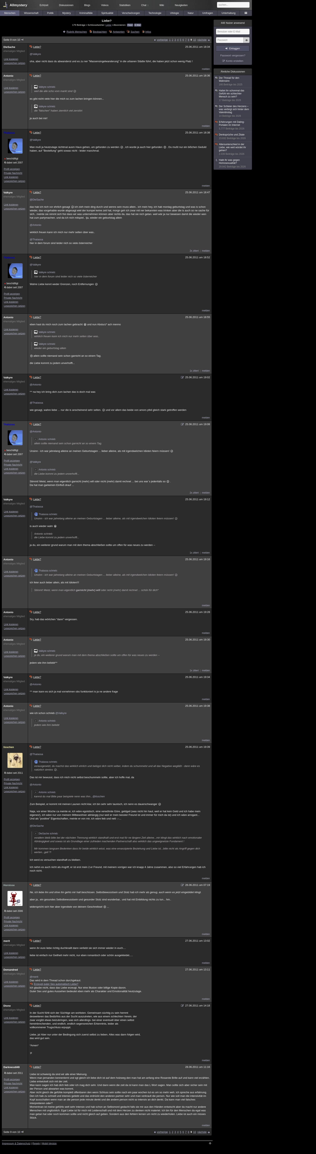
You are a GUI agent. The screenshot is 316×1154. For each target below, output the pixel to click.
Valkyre (8, 192)
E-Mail (137, 25)
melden (206, 69)
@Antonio (35, 224)
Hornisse (9, 885)
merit (6, 940)
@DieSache (37, 199)
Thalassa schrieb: (45, 514)
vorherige (162, 39)
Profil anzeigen (12, 169)
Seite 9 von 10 (13, 39)
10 (194, 39)
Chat (145, 5)
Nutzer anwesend (233, 23)
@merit (34, 976)
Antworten (119, 31)
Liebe (108, 25)
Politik (50, 13)
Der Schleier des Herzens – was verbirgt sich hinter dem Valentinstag (233, 111)
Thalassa (9, 132)
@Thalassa (36, 239)
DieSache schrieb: (46, 833)
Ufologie (174, 13)
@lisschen (99, 796)
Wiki (161, 5)
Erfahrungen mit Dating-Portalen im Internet (233, 125)
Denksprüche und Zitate (233, 136)
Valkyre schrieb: (44, 87)
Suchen (135, 31)
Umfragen (207, 13)
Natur (190, 13)
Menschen (9, 13)
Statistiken (124, 5)
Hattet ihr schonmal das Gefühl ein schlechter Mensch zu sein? (233, 95)
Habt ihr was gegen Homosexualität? (233, 163)
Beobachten (100, 31)
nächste (202, 39)
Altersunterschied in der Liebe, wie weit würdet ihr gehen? (233, 149)
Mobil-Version (49, 1143)
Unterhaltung (229, 13)
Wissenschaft (31, 13)
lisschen (8, 747)
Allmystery (18, 5)
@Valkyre (35, 54)
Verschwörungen (131, 13)
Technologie (155, 13)
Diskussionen (66, 5)
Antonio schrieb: (45, 439)
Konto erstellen (234, 60)
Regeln (36, 1143)
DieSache (9, 47)
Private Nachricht (13, 173)
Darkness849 (11, 1067)
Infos (148, 31)
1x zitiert (194, 370)
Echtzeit (44, 5)
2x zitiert (194, 250)
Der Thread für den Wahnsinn (233, 81)
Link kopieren (11, 59)
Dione (7, 1005)
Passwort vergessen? (232, 55)
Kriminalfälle (86, 13)
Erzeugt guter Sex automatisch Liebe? (54, 984)
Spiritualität (107, 13)
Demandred (10, 969)
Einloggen (234, 48)
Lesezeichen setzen (14, 63)
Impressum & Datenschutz (16, 1143)
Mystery (66, 13)
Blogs (87, 5)
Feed (130, 25)
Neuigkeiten (181, 5)
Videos (104, 5)
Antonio (8, 75)
